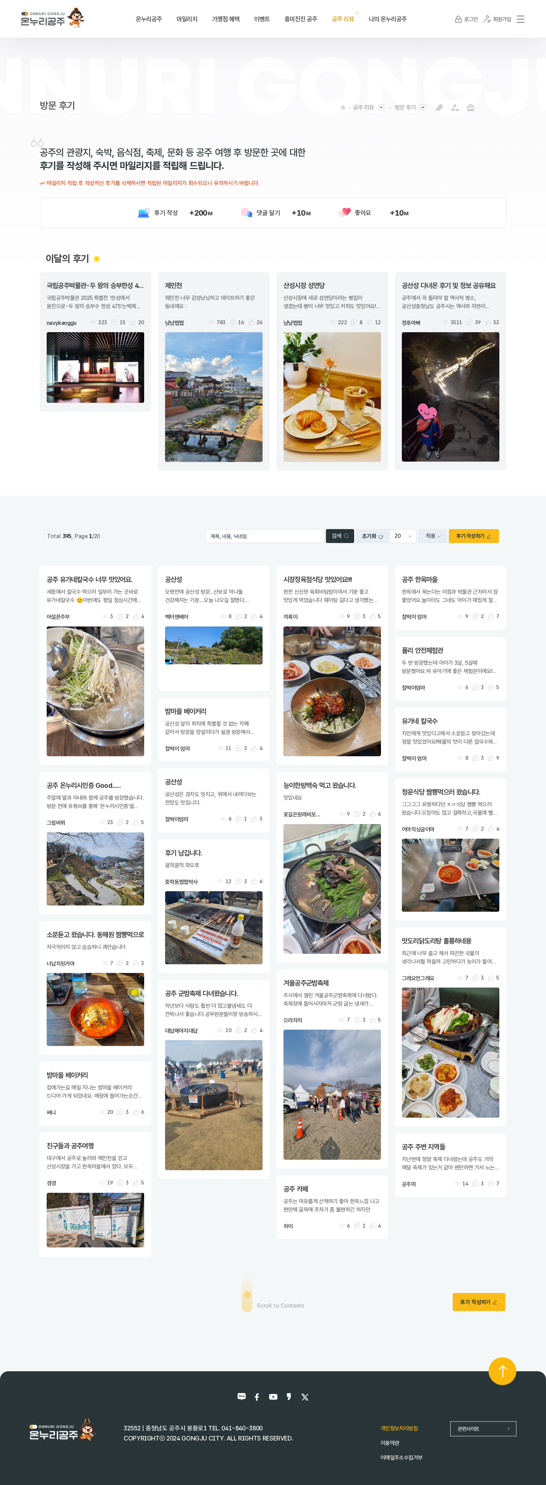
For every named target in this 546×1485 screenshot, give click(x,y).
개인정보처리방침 (399, 1428)
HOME (343, 107)
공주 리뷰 (363, 107)
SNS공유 (455, 108)
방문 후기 (405, 107)
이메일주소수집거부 (401, 1457)
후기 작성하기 (474, 536)
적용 (433, 536)
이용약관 (390, 1443)
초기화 (372, 536)
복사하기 (439, 108)
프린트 (471, 108)
